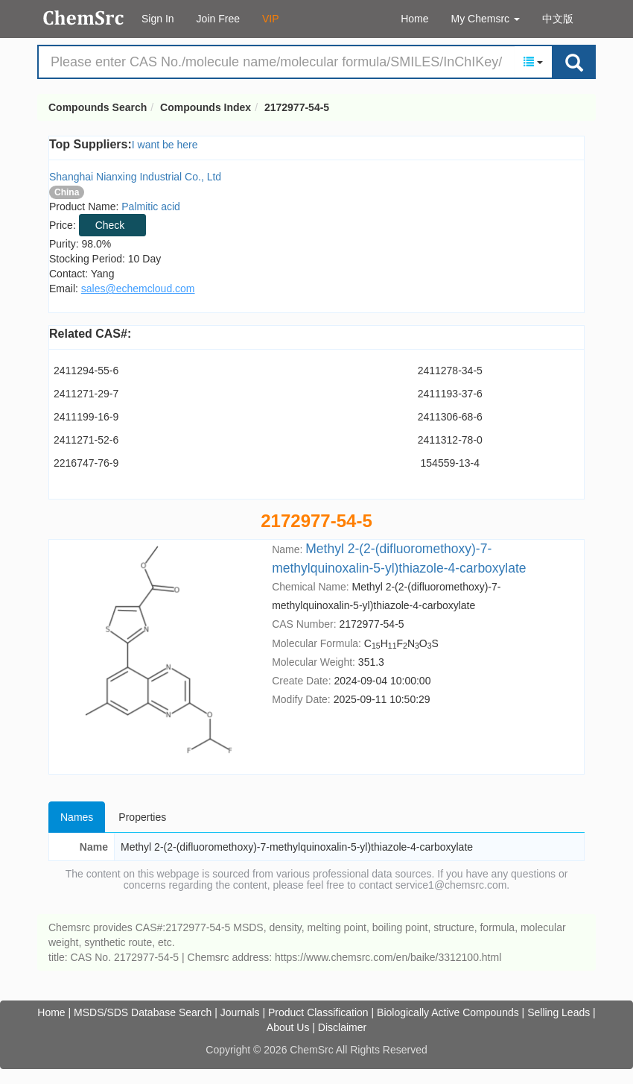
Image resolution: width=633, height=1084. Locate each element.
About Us (288, 1027)
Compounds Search (83, 18)
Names (76, 817)
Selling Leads (558, 1012)
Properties (142, 817)
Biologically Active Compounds (448, 1012)
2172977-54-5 (296, 107)
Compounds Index (205, 107)
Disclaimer (342, 1027)
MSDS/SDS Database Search (142, 1012)
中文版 (557, 19)
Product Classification (318, 1012)
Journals (240, 1012)
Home (414, 19)
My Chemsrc (485, 19)
